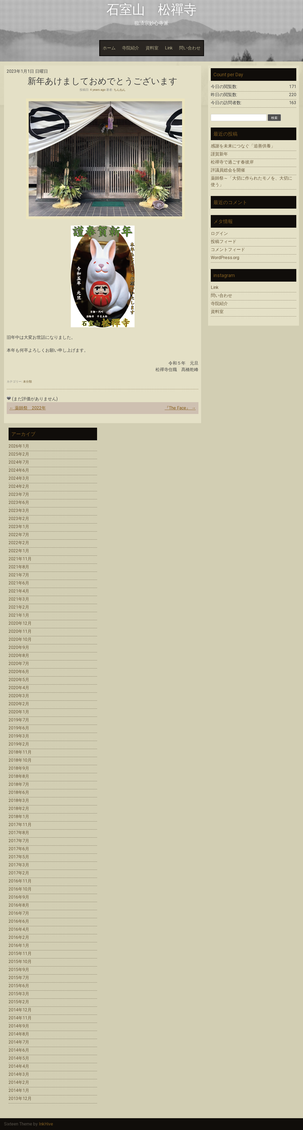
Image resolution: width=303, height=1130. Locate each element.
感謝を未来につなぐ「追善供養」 (243, 145)
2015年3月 (19, 993)
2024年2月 (19, 486)
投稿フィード (224, 241)
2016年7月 (19, 913)
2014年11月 (20, 1017)
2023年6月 (19, 502)
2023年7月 (19, 494)
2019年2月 (19, 744)
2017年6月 (19, 848)
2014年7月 (19, 1042)
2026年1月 (19, 446)
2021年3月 (19, 599)
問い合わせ (190, 47)
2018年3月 (19, 800)
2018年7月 (19, 784)
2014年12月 (20, 1009)
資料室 (152, 47)
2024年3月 (19, 478)
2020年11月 (20, 631)
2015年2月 (19, 1001)
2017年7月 (19, 840)
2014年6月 (19, 1050)
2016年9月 (19, 897)
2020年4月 (19, 687)
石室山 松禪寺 (151, 9)
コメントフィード (228, 249)
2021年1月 (19, 615)
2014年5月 (19, 1058)
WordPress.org (225, 257)
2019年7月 (19, 719)
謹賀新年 (219, 154)
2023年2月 (19, 518)
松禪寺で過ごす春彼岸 (232, 162)
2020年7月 (19, 663)
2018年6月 (19, 792)
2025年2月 (19, 454)
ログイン (219, 233)
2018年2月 (19, 808)
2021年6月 (19, 583)
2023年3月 (19, 510)
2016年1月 (19, 945)
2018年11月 (20, 752)
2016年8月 (19, 905)
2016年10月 (20, 889)
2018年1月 (19, 816)
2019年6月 (19, 728)
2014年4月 (19, 1066)
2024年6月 (19, 470)
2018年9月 (19, 768)
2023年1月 (19, 526)
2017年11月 (20, 824)
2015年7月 (19, 977)
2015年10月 (20, 961)
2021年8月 (19, 566)
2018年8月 (19, 776)
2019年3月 (19, 736)
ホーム (109, 47)
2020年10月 (20, 639)
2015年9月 (19, 969)
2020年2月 (19, 703)
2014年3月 (19, 1074)
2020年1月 (19, 711)
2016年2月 (19, 937)
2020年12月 (20, 623)
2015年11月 (20, 953)
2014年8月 (19, 1034)
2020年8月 (19, 655)
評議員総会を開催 (228, 170)
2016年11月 (20, 881)
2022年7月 (19, 534)
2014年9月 (19, 1026)
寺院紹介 (130, 47)
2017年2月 (19, 872)
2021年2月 (19, 607)
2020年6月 (19, 671)
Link (169, 47)
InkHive (46, 1124)
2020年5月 (19, 679)
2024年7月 (19, 462)
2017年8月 (19, 832)
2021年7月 (19, 574)
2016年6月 (19, 921)
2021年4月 (19, 591)
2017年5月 (19, 856)
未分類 (27, 381)
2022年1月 (19, 550)
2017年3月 (19, 864)
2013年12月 (20, 1098)
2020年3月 (19, 695)
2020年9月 (19, 647)
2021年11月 (20, 558)
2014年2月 (19, 1082)
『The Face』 (180, 407)
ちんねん (119, 89)
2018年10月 (20, 760)
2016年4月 (19, 929)
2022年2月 (19, 542)
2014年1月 (19, 1090)
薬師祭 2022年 (27, 407)
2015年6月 (19, 985)
